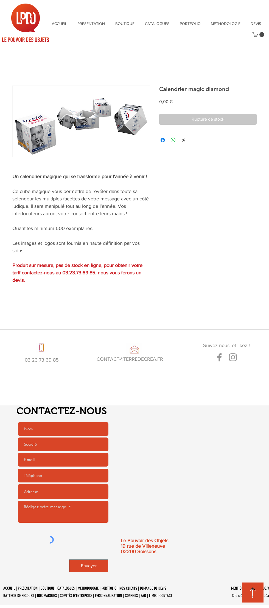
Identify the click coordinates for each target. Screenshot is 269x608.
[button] (258, 34)
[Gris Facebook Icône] (219, 357)
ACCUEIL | (10, 588)
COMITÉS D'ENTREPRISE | (77, 595)
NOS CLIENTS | (129, 588)
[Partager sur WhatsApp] (173, 140)
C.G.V (265, 588)
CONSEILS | (133, 595)
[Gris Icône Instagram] (233, 357)
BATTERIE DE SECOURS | (20, 595)
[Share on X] (183, 140)
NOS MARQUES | (48, 595)
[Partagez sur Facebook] (162, 140)
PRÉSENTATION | (29, 588)
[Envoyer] (88, 565)
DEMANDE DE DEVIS (153, 588)
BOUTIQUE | (49, 588)
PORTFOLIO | (110, 588)
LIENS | (154, 595)
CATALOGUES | (67, 588)
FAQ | (145, 595)
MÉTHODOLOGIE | (90, 588)
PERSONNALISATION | (110, 595)
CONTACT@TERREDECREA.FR (130, 359)
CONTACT (165, 595)
